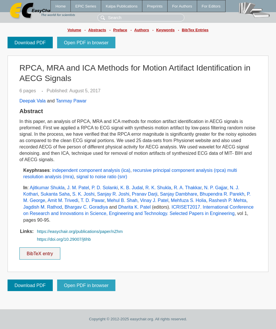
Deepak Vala (32, 100)
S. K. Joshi (83, 194)
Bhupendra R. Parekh (222, 194)
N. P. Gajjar (215, 187)
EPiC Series (85, 6)
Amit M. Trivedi (63, 200)
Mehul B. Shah (122, 200)
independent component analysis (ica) (91, 170)
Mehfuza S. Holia (188, 200)
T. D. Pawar (92, 200)
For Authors (182, 6)
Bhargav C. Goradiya (86, 207)
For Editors (211, 6)
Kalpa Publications (122, 6)
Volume (74, 30)
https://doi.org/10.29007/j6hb (64, 239)
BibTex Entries (195, 30)
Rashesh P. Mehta (227, 200)
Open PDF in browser (86, 42)
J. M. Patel (78, 187)
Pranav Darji (144, 194)
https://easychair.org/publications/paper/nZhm (80, 231)
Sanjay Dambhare (178, 194)
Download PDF (30, 42)
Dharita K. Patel (134, 207)
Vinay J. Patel (154, 200)
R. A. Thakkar (187, 187)
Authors (141, 30)
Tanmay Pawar (71, 100)
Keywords (165, 30)
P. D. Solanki (105, 187)
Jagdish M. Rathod (42, 207)
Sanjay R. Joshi (113, 194)
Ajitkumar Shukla (47, 187)
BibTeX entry (39, 251)
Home (60, 6)
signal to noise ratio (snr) (102, 176)
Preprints (154, 6)
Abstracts (97, 30)
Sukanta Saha (55, 194)
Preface (120, 30)
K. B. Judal (131, 187)
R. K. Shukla (158, 187)
